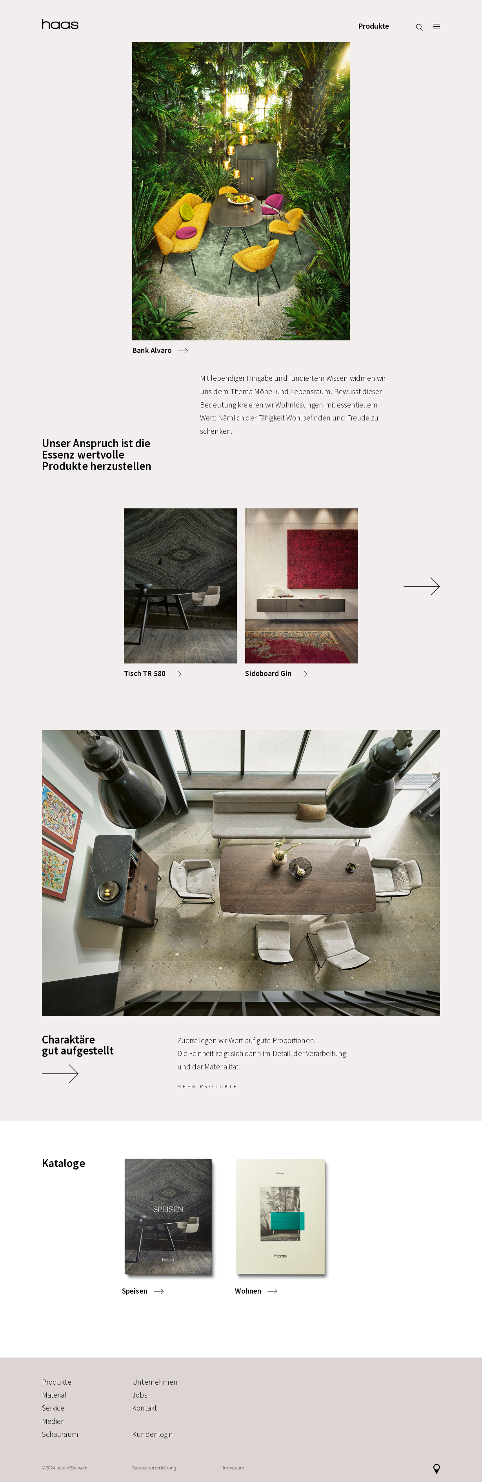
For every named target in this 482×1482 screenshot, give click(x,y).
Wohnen (248, 1291)
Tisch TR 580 (145, 673)
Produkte (373, 26)
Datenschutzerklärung (154, 1468)
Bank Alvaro (152, 350)
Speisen (134, 1291)
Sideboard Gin (268, 673)
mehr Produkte (207, 1086)
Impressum (234, 1468)
